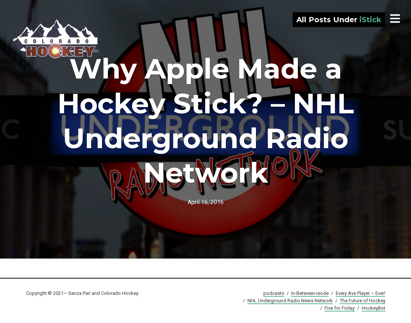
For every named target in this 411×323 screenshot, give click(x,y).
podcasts (273, 293)
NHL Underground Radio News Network (290, 300)
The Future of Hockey (362, 300)
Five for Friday (340, 308)
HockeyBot (373, 308)
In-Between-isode (310, 293)
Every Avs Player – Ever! (360, 293)
